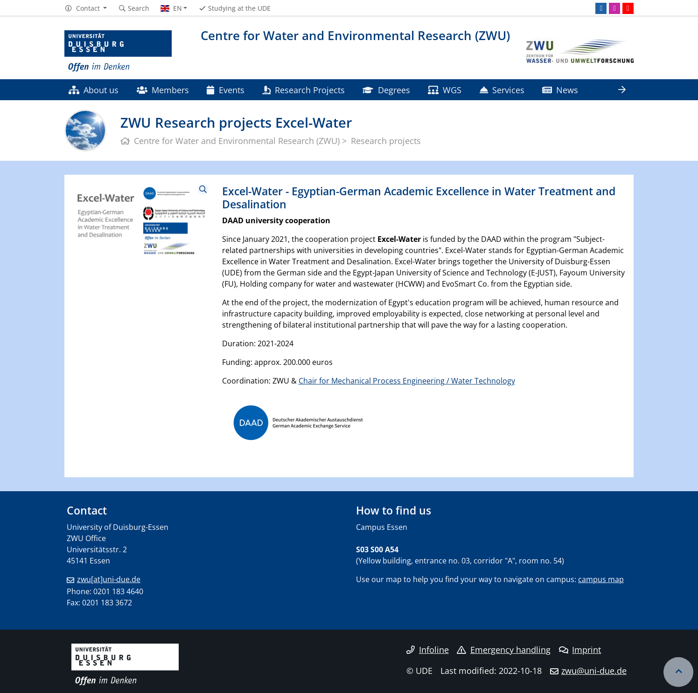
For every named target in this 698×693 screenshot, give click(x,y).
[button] (85, 8)
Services (502, 90)
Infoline (427, 649)
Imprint (580, 649)
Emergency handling (504, 649)
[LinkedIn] (601, 8)
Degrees (386, 90)
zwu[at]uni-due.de (108, 579)
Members (163, 90)
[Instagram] (614, 8)
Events (225, 90)
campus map (601, 579)
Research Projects (303, 90)
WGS (444, 90)
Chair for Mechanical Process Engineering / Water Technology (407, 381)
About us (94, 90)
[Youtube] (628, 8)
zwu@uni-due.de (594, 670)
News (560, 90)
